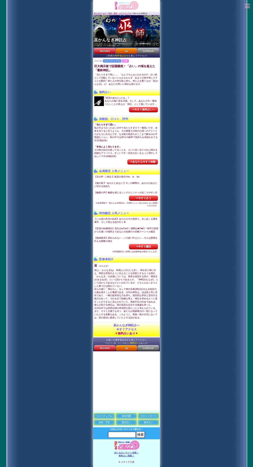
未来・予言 (104, 422)
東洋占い (148, 422)
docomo (105, 51)
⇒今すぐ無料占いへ (143, 109)
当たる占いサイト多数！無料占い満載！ (126, 452)
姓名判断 (126, 416)
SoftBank (148, 51)
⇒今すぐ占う (143, 198)
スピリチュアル (104, 416)
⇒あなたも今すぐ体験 (143, 161)
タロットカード (148, 416)
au (126, 51)
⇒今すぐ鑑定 (143, 246)
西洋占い (126, 422)
